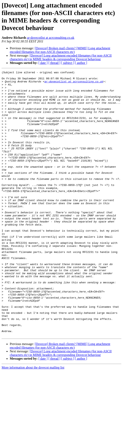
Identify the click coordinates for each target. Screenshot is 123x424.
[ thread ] (54, 63)
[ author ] (81, 63)
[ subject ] (67, 63)
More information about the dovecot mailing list (33, 420)
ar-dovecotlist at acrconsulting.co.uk (50, 37)
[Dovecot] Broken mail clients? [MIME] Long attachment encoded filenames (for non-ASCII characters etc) (60, 50)
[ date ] (43, 63)
